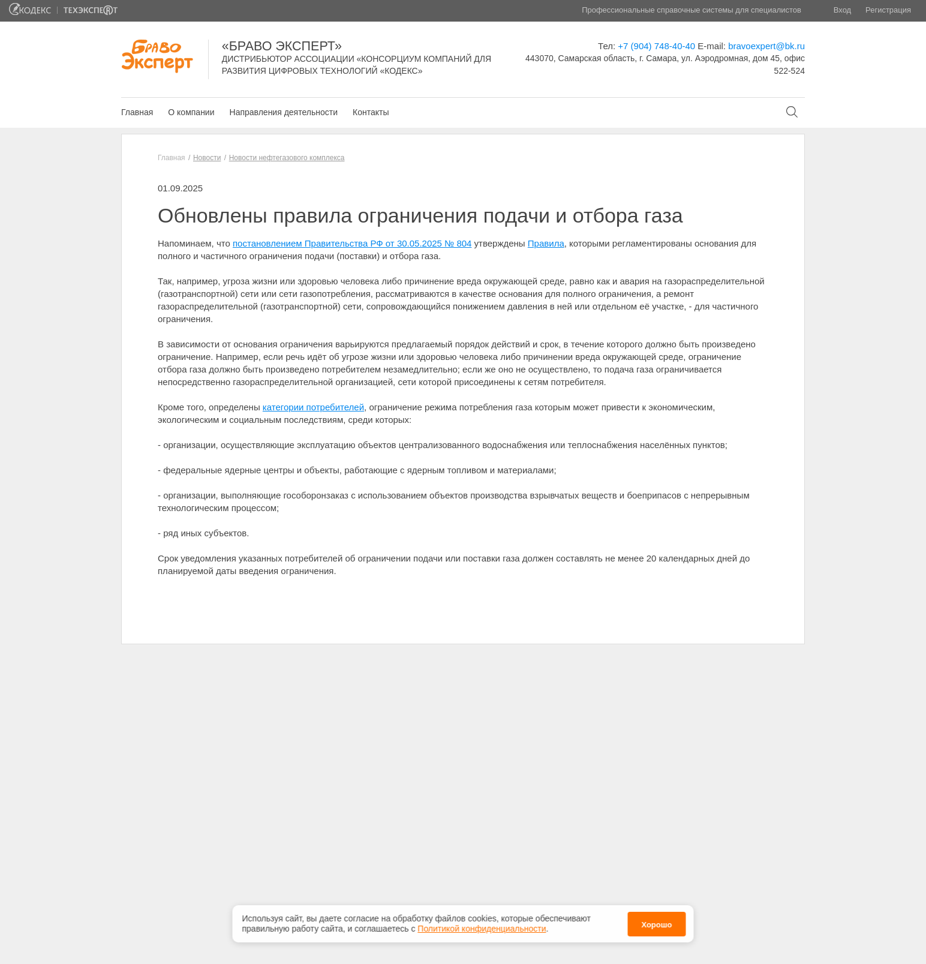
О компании (191, 112)
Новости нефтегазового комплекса (287, 158)
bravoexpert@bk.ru (766, 46)
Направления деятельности (284, 112)
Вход (842, 9)
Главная (137, 112)
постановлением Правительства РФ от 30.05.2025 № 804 (352, 243)
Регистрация (888, 9)
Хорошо (656, 921)
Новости (207, 158)
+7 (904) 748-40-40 (656, 46)
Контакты (371, 112)
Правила (546, 243)
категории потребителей (313, 407)
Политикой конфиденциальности (481, 926)
